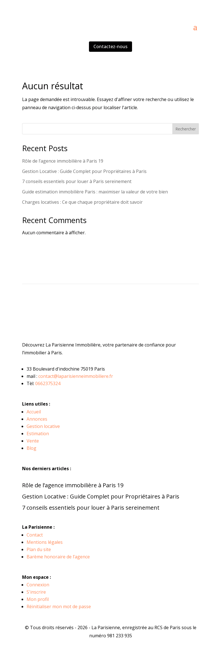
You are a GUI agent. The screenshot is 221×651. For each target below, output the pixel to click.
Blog (31, 448)
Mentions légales (45, 542)
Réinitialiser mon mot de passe (59, 606)
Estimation (38, 433)
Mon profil (38, 599)
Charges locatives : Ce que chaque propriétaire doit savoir (82, 202)
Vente (33, 441)
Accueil (34, 412)
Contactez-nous (110, 46)
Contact (35, 535)
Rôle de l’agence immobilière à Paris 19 (62, 161)
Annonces (37, 419)
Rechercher (185, 129)
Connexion (38, 585)
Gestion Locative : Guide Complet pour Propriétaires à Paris (84, 171)
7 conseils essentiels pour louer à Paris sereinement (76, 181)
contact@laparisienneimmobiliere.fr (75, 376)
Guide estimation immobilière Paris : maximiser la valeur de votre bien (95, 192)
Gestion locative (43, 426)
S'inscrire (36, 592)
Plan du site (39, 549)
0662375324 (47, 383)
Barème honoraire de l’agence (58, 557)
